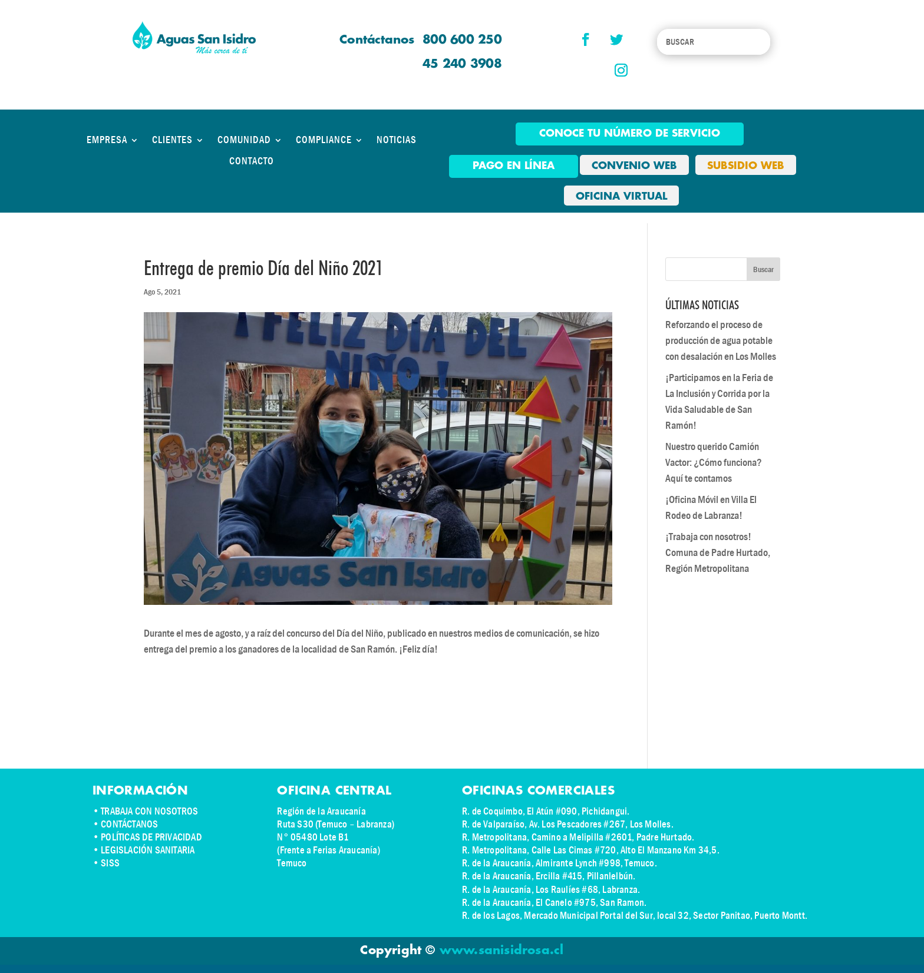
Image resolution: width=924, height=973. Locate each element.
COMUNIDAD (244, 140)
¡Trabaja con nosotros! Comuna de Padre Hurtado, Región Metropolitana (717, 552)
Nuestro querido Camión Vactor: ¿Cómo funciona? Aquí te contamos (713, 462)
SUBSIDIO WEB (745, 166)
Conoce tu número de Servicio (629, 133)
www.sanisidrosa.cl (502, 950)
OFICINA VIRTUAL (621, 196)
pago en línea (514, 166)
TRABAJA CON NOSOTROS (149, 811)
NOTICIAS (397, 140)
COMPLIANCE (324, 140)
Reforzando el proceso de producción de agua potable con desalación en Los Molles (720, 340)
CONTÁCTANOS (129, 824)
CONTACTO (251, 161)
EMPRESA (107, 140)
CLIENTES (172, 140)
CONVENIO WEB (634, 166)
